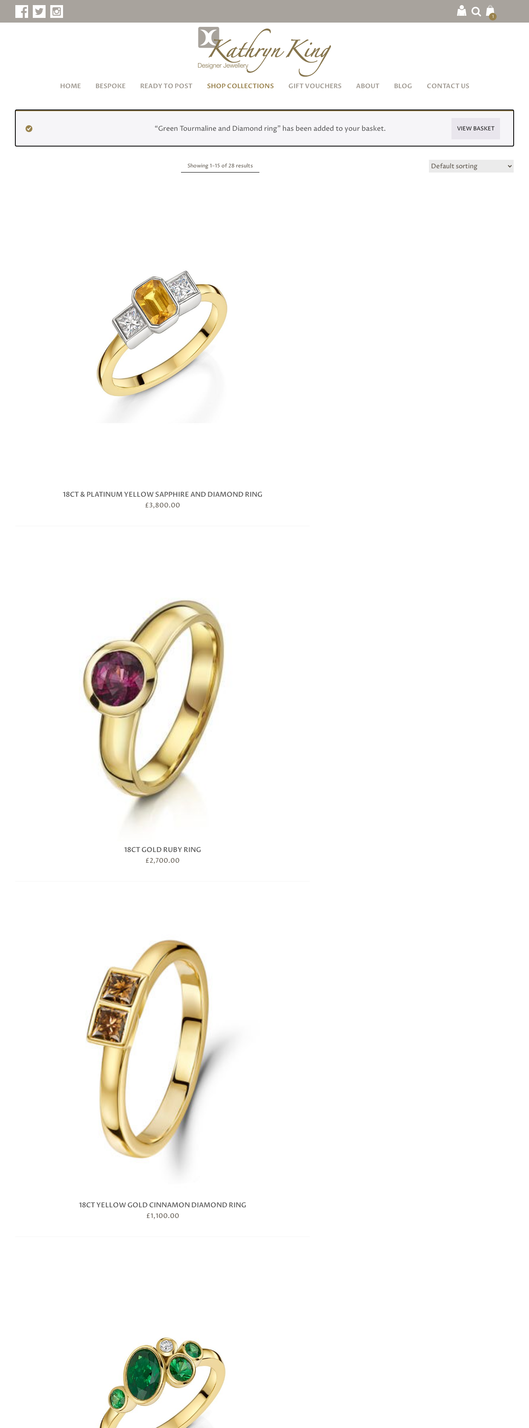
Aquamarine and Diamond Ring (72, 504)
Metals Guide (165, 1305)
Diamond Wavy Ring (328, 685)
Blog (403, 86)
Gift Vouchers (315, 86)
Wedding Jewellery (175, 1319)
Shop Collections (240, 86)
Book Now (110, 1273)
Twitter (429, 1278)
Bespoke (110, 86)
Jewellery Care (168, 1261)
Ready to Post (166, 86)
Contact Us (448, 86)
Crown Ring (200, 685)
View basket (475, 128)
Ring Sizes (159, 1334)
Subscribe (264, 1173)
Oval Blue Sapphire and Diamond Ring (328, 875)
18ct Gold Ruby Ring (200, 315)
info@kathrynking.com (67, 1355)
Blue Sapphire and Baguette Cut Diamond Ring (201, 504)
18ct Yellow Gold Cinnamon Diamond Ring (328, 320)
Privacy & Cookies (205, 1414)
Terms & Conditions (143, 1414)
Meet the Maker (297, 1261)
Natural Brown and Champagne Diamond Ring (73, 875)
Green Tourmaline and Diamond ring (456, 689)
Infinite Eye (497, 1414)
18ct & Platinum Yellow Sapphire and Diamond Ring (72, 320)
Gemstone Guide (170, 1276)
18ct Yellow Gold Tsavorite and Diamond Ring (456, 320)
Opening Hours (296, 1319)
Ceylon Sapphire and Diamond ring (456, 504)
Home (70, 86)
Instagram (434, 1294)
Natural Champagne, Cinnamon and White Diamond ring (200, 879)
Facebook (432, 1262)
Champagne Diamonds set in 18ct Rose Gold (73, 689)
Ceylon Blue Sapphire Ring (328, 500)
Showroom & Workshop (313, 1290)
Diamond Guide (169, 1290)
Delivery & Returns (302, 1305)
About (368, 86)
